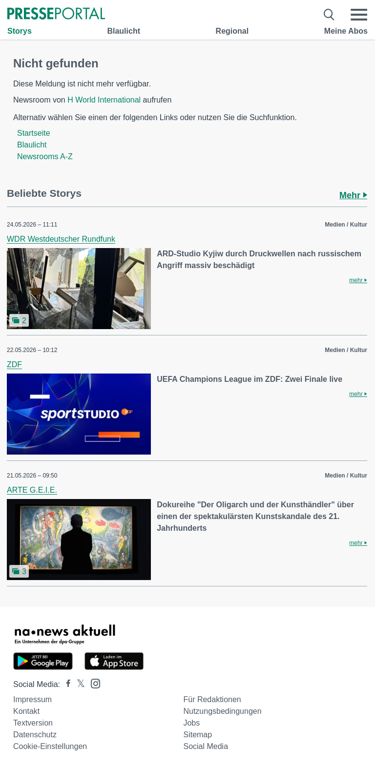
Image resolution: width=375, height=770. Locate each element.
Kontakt (26, 711)
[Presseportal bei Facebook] (65, 684)
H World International (104, 100)
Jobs (191, 723)
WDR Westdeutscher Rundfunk (61, 239)
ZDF (14, 364)
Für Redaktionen (212, 699)
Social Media (205, 746)
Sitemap (197, 734)
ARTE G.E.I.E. (32, 490)
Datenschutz (35, 734)
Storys (19, 31)
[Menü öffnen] (359, 14)
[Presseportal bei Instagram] (92, 683)
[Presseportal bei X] (78, 684)
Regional (232, 31)
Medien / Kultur (346, 224)
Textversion (33, 723)
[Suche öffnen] (329, 14)
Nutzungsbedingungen (222, 711)
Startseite (33, 133)
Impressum (32, 699)
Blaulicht (123, 31)
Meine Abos (346, 31)
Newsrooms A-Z (45, 156)
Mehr (353, 195)
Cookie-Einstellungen (50, 746)
